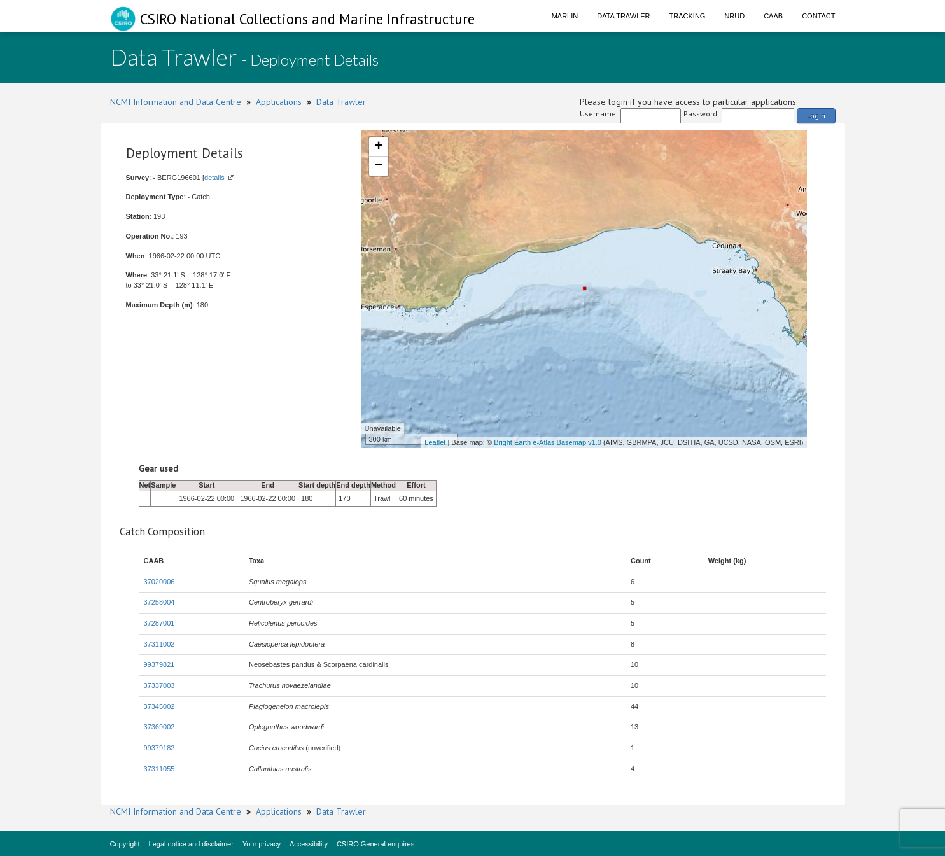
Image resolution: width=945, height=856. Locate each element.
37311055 (159, 769)
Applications (279, 102)
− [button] (378, 166)
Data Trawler (623, 16)
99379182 (159, 748)
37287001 (159, 623)
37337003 (159, 685)
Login (816, 115)
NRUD (734, 16)
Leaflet (434, 442)
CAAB (773, 16)
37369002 (159, 727)
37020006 (159, 582)
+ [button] (378, 147)
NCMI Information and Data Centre (175, 102)
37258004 (159, 602)
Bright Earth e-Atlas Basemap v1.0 (547, 442)
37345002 (159, 706)
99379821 (159, 664)
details (214, 177)
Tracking (687, 16)
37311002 (159, 644)
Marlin (565, 16)
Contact (818, 16)
